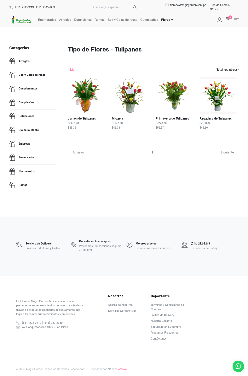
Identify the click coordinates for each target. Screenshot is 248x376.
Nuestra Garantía (162, 321)
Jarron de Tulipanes (82, 118)
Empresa (24, 144)
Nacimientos (27, 171)
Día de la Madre (29, 130)
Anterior (78, 152)
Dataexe (121, 369)
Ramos (100, 20)
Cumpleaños (149, 20)
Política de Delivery (162, 315)
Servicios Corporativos (122, 311)
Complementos (28, 89)
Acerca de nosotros (120, 305)
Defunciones (83, 20)
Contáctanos (159, 339)
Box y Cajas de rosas (122, 20)
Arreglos (65, 20)
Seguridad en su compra (166, 327)
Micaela (117, 118)
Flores (165, 20)
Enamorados (47, 20)
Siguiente (227, 152)
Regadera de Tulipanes (215, 118)
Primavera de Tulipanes (172, 118)
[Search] (109, 7)
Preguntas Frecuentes (164, 333)
